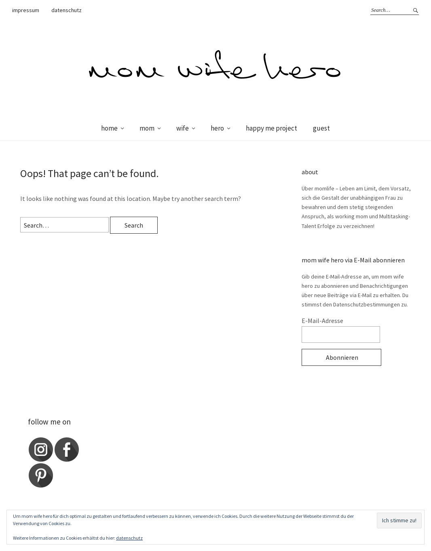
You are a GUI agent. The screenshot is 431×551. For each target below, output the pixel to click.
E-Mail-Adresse (322, 321)
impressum (25, 10)
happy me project (271, 128)
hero (217, 128)
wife (182, 128)
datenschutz (66, 10)
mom (146, 128)
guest (321, 128)
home (109, 128)
